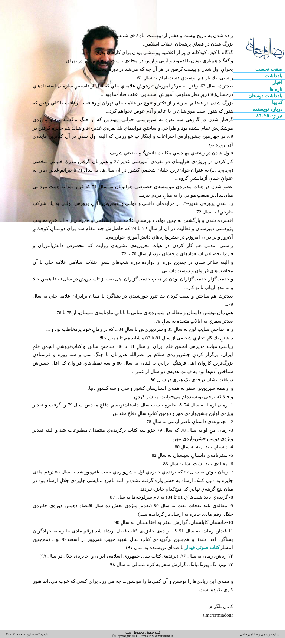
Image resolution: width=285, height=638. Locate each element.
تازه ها (276, 89)
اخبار (278, 82)
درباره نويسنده (268, 109)
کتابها (278, 102)
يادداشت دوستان (266, 96)
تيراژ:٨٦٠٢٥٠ (270, 116)
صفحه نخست (269, 69)
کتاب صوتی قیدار (201, 547)
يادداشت (274, 76)
